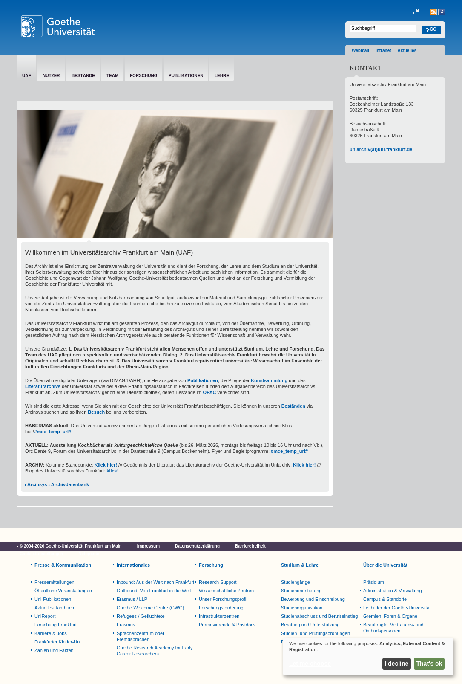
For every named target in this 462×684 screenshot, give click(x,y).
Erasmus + (128, 624)
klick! (112, 470)
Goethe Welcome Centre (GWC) (150, 607)
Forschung (211, 565)
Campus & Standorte (385, 599)
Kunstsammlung (269, 380)
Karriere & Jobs (50, 633)
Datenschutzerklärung (197, 546)
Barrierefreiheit (250, 546)
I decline (396, 663)
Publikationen (202, 380)
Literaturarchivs (42, 386)
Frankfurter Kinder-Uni (57, 641)
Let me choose (310, 664)
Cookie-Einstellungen (41, 553)
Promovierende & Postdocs (227, 624)
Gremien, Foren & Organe (390, 616)
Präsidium (373, 582)
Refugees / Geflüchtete (141, 616)
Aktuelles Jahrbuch (54, 607)
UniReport (45, 616)
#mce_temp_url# (52, 431)
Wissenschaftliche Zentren (226, 590)
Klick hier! (105, 464)
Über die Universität (385, 565)
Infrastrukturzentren (219, 616)
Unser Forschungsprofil (223, 599)
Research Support (218, 582)
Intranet (383, 50)
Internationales (133, 565)
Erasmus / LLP (132, 599)
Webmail (360, 50)
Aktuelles (407, 50)
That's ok (429, 663)
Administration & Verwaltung (392, 590)
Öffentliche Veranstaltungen (63, 590)
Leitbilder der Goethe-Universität (396, 607)
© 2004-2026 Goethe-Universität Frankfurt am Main (71, 546)
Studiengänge (295, 582)
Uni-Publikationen (52, 599)
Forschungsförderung (221, 607)
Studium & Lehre (300, 565)
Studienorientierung (301, 590)
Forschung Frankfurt (55, 624)
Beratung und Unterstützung (310, 624)
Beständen (293, 406)
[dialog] (368, 656)
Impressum (148, 546)
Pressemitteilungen (54, 582)
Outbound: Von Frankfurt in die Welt (154, 590)
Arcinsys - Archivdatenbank (58, 484)
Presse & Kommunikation (62, 565)
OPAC (209, 392)
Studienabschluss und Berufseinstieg (319, 616)
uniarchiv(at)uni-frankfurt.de (381, 149)
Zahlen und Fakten (54, 650)
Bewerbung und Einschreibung (313, 599)
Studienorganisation (301, 607)
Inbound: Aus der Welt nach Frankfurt (155, 582)
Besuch (96, 411)
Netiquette (88, 553)
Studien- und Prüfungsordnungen (315, 633)
